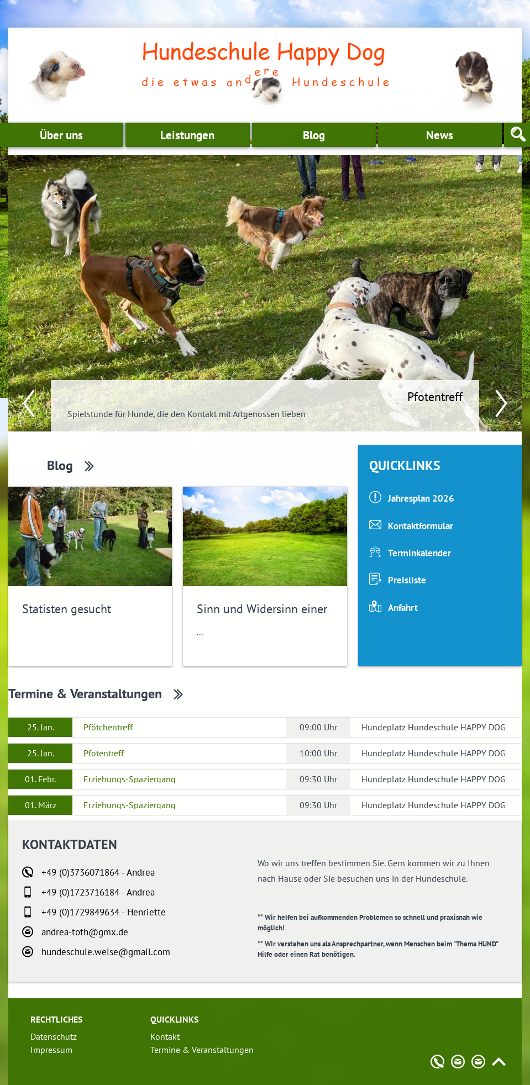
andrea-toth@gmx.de (84, 932)
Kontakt (165, 1036)
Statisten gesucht (66, 609)
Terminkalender (419, 553)
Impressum (51, 1049)
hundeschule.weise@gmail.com (105, 952)
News (439, 135)
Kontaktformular (420, 526)
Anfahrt (403, 608)
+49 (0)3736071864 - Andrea (98, 872)
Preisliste (407, 580)
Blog (314, 135)
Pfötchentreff (108, 727)
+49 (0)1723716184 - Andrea (98, 892)
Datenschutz (53, 1036)
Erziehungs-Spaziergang (129, 778)
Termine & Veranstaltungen (85, 693)
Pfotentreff (435, 396)
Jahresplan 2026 (421, 498)
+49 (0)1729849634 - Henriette (103, 912)
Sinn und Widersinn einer (262, 609)
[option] (265, 293)
